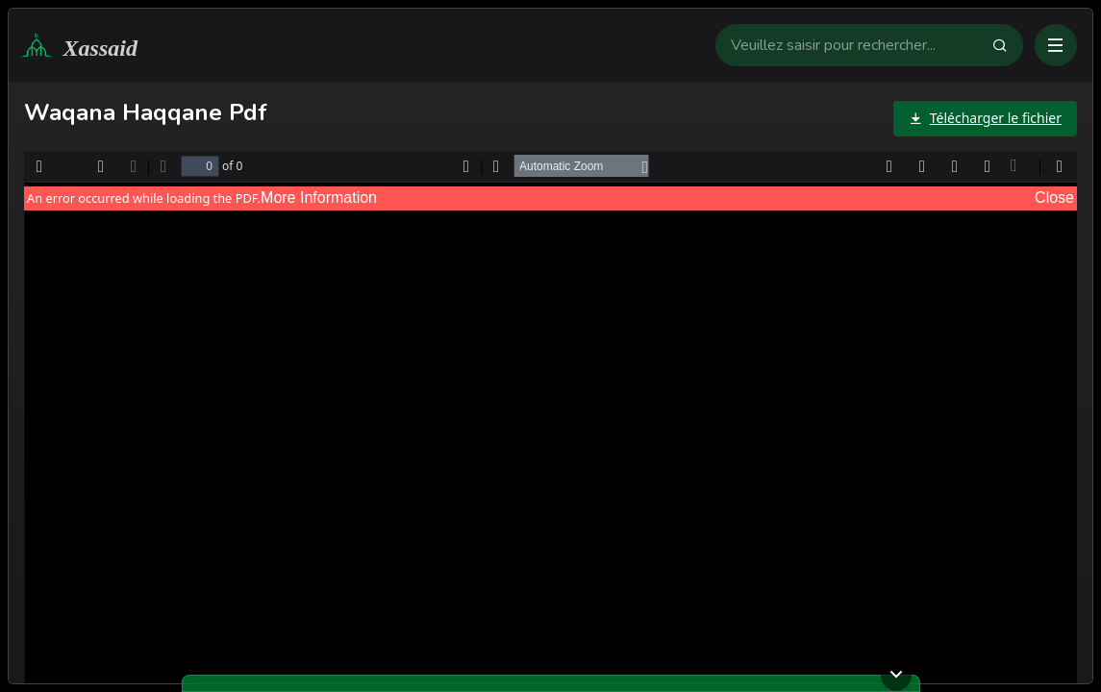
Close (1054, 197)
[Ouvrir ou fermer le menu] (1056, 45)
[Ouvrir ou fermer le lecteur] (896, 675)
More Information (319, 197)
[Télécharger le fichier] (985, 118)
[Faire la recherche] (1007, 45)
